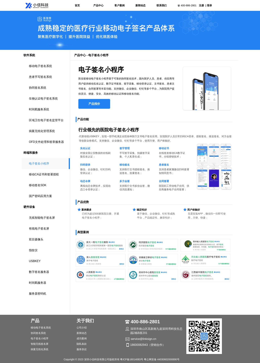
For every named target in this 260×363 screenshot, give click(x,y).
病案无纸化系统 (39, 349)
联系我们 (162, 5)
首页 (77, 5)
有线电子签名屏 (39, 228)
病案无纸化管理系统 (42, 131)
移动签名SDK (37, 185)
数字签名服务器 (39, 271)
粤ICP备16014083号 (131, 359)
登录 (209, 5)
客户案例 (119, 5)
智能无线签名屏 (39, 343)
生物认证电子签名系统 (43, 98)
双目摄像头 (36, 239)
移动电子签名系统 (40, 66)
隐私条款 (82, 343)
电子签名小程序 (39, 163)
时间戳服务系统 (39, 109)
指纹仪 (33, 250)
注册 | (202, 5)
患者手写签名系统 (40, 76)
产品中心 (98, 5)
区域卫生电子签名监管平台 (46, 120)
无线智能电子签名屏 (42, 217)
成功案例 (82, 338)
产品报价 (94, 103)
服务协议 (82, 349)
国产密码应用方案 (40, 196)
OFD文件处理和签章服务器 (46, 141)
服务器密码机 (37, 293)
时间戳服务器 (37, 282)
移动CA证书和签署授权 (44, 174)
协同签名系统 (37, 87)
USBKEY (35, 261)
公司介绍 (82, 327)
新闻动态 (140, 5)
